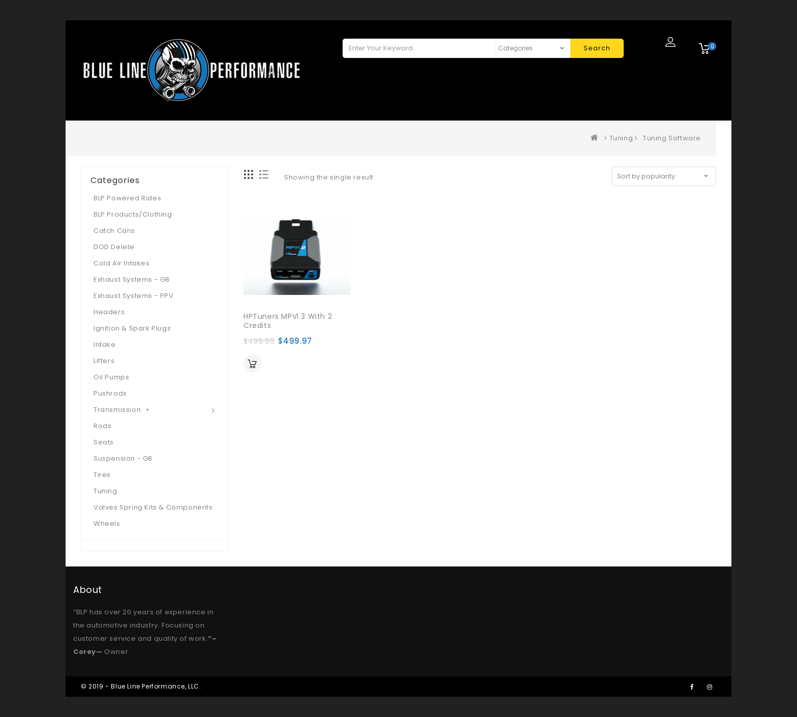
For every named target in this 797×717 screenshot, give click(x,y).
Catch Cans (114, 230)
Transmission (122, 409)
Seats (104, 442)
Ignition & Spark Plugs (132, 328)
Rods (102, 426)
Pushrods (110, 393)
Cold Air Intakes (122, 263)
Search (597, 48)
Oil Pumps (111, 377)
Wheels (107, 523)
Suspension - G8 (123, 458)
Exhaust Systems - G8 (132, 279)
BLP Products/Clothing (133, 214)
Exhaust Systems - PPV (134, 296)
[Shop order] (663, 176)
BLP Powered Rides (127, 198)
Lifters (104, 361)
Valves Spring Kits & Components (153, 507)
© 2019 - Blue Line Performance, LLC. (141, 686)
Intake (105, 344)
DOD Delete (114, 247)
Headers (109, 312)
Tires (102, 475)
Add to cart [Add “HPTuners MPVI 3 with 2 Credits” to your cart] (252, 363)
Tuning (621, 138)
